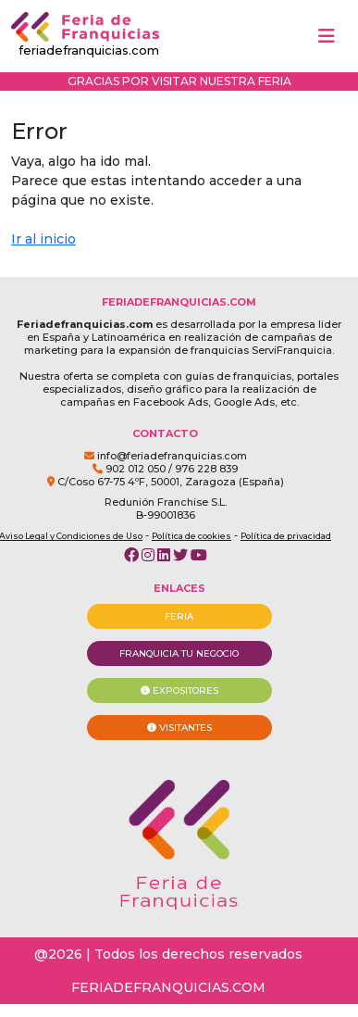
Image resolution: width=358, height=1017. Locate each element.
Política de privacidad (286, 536)
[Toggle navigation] (326, 36)
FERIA (179, 616)
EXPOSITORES (179, 690)
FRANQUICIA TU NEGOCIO (179, 653)
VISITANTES (179, 728)
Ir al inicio (43, 239)
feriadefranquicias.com (85, 34)
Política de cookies (191, 536)
